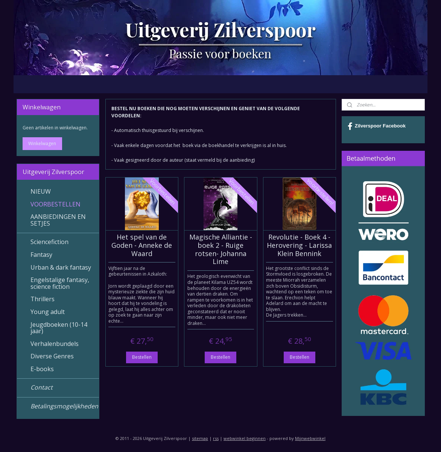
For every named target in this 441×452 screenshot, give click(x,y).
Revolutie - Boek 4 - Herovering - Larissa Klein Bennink (299, 245)
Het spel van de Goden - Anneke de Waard (141, 245)
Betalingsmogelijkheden (64, 406)
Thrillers (42, 299)
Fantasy (41, 254)
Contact (41, 387)
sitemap (200, 438)
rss (216, 438)
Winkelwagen (42, 143)
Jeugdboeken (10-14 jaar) (58, 327)
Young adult (47, 312)
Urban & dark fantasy (60, 267)
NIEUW (40, 191)
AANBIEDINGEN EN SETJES (58, 220)
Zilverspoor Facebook (377, 126)
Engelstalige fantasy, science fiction (59, 283)
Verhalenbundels (54, 344)
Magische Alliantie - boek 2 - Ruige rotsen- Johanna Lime (220, 249)
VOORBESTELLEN (55, 204)
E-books (42, 369)
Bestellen (141, 357)
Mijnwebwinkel (310, 438)
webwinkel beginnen (245, 438)
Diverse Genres (52, 356)
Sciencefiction (49, 242)
